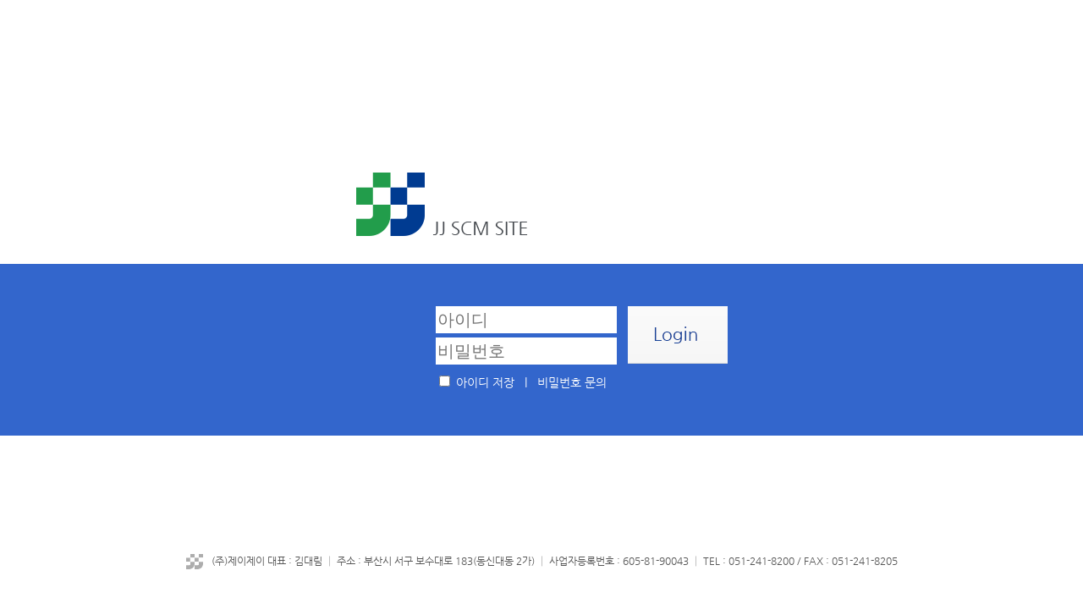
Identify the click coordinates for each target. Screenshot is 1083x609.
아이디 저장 (485, 382)
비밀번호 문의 (572, 382)
